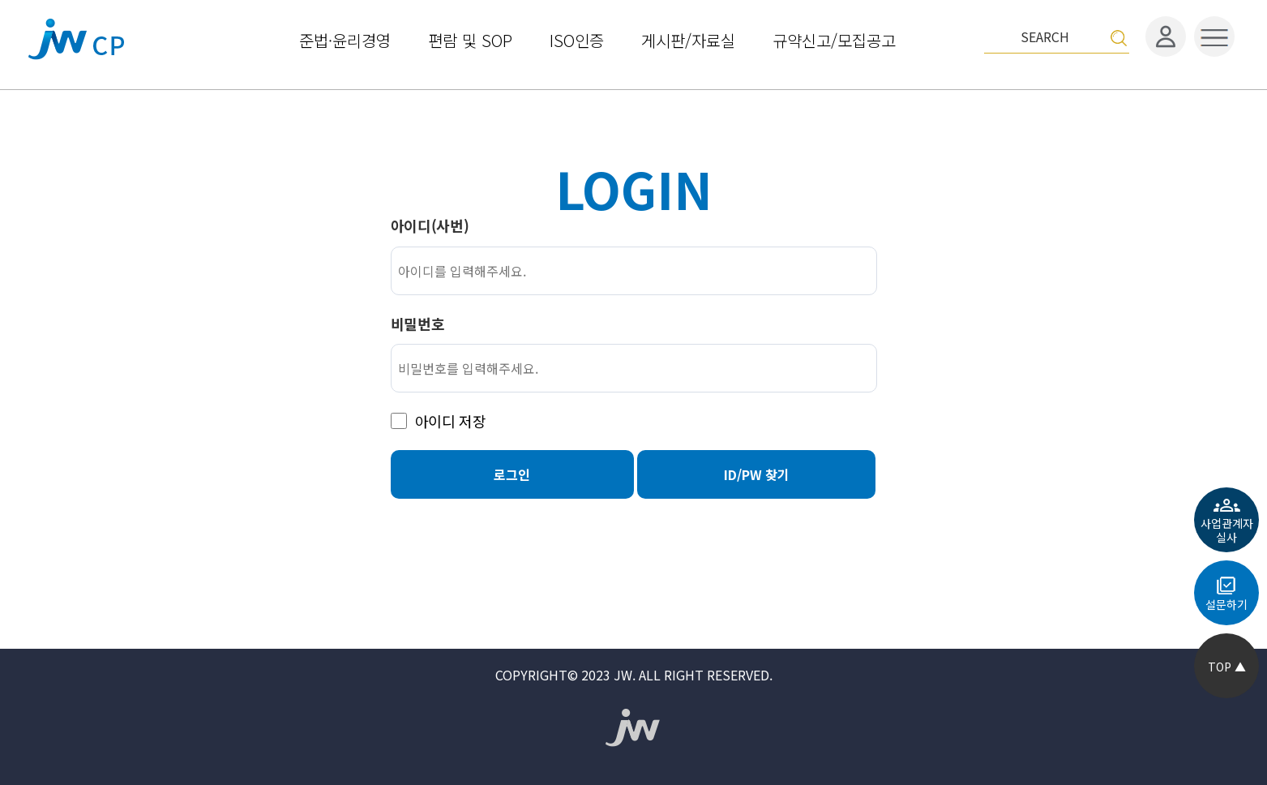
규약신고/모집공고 (834, 38)
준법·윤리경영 (345, 38)
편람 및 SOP (470, 38)
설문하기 (1226, 604)
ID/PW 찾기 (757, 474)
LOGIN (633, 188)
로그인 (512, 474)
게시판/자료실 (688, 38)
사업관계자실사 (1227, 530)
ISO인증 (577, 38)
